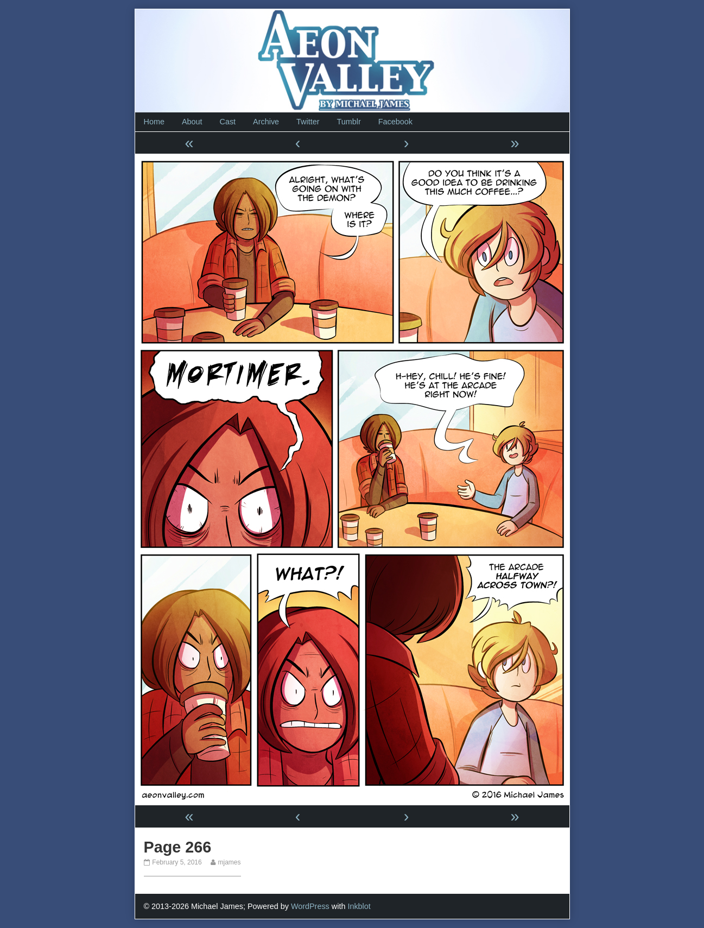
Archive (266, 121)
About (192, 121)
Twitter (307, 121)
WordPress (310, 906)
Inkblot (358, 906)
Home (154, 121)
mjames (228, 862)
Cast (228, 121)
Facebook (395, 121)
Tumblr (348, 121)
